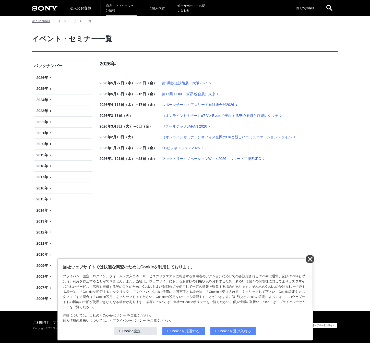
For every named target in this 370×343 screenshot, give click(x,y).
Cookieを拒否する (184, 331)
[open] (329, 8)
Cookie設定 (131, 331)
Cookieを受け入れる (234, 331)
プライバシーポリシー (129, 320)
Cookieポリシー (114, 315)
